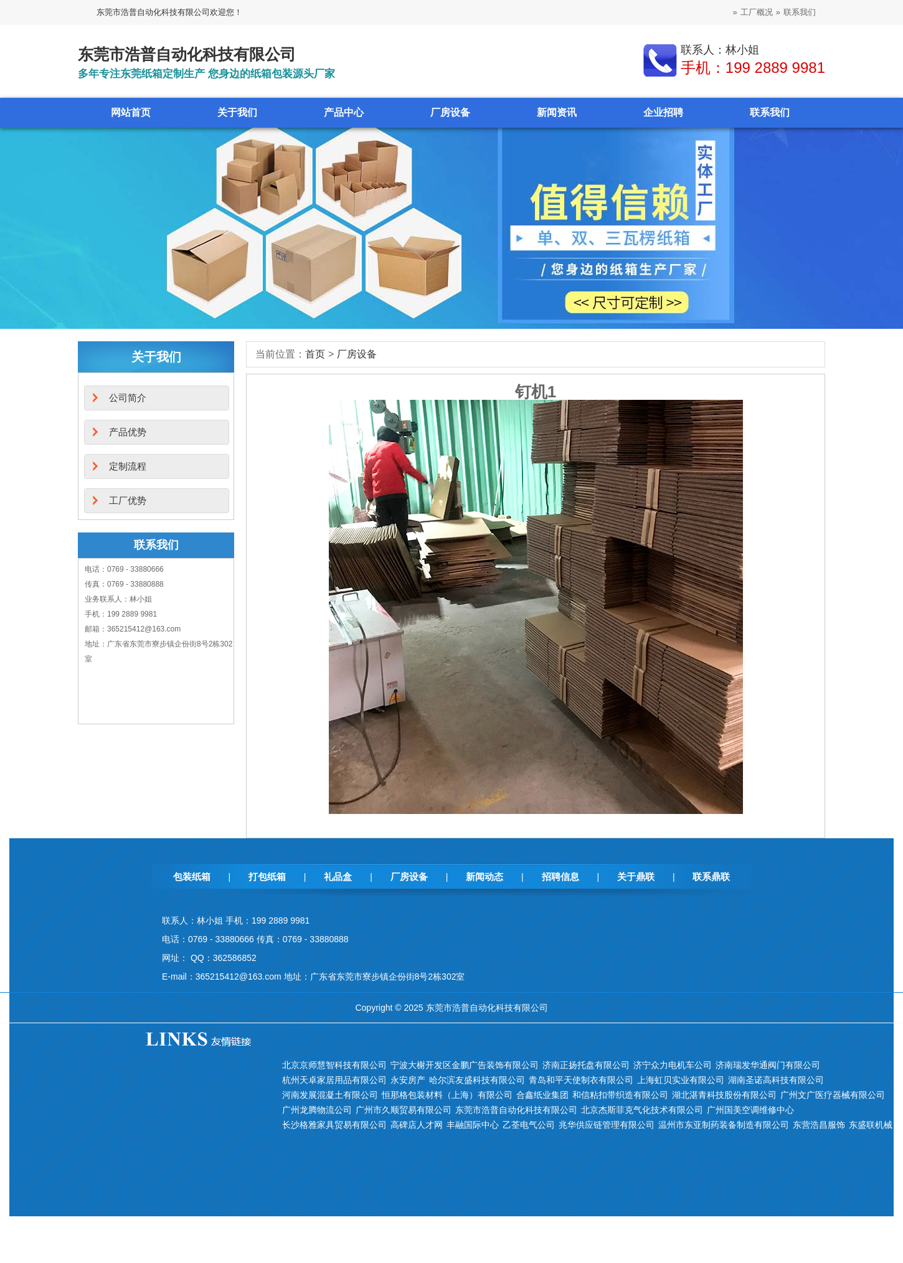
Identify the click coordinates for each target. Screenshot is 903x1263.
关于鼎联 (636, 876)
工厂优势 (127, 500)
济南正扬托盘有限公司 (586, 1065)
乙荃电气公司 (529, 1125)
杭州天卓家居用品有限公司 (334, 1080)
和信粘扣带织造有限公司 (620, 1095)
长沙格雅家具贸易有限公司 (334, 1125)
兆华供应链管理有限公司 (607, 1125)
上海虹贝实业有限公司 (680, 1080)
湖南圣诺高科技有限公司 (776, 1080)
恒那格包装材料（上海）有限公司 (447, 1095)
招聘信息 (560, 876)
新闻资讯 (557, 112)
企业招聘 (663, 112)
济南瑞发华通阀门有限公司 (768, 1065)
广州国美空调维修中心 (750, 1110)
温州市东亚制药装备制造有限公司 (723, 1125)
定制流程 (127, 466)
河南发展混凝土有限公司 (330, 1095)
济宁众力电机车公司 (672, 1065)
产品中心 (344, 112)
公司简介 (127, 397)
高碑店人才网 (416, 1125)
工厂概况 (756, 12)
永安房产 (407, 1080)
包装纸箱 (191, 876)
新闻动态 (484, 876)
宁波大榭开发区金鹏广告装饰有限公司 (464, 1065)
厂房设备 (450, 112)
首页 (315, 354)
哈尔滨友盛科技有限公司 (477, 1080)
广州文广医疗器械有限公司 (832, 1095)
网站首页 (131, 112)
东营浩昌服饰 (819, 1125)
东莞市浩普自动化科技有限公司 (516, 1110)
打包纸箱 (267, 876)
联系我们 (799, 12)
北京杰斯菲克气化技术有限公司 (642, 1110)
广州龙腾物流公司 (317, 1110)
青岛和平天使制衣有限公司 (581, 1080)
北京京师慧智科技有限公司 (334, 1065)
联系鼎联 (711, 876)
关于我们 (237, 112)
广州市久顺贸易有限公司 (404, 1110)
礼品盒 (338, 876)
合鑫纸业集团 (542, 1095)
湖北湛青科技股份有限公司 (724, 1095)
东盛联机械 (870, 1125)
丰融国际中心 (473, 1125)
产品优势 (127, 432)
